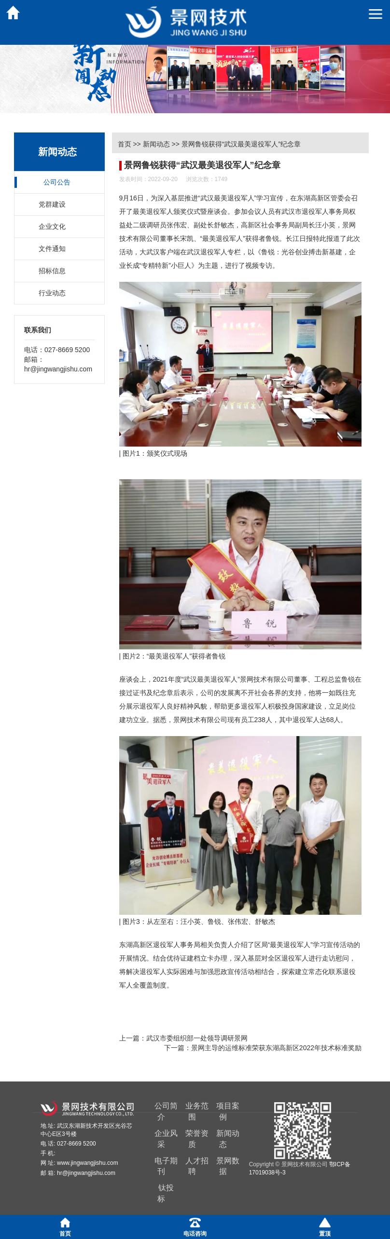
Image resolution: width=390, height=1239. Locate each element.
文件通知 (52, 248)
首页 (124, 144)
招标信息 (52, 271)
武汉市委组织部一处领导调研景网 (197, 1038)
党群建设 (52, 204)
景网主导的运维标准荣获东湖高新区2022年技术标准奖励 (276, 1048)
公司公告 (56, 182)
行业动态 (52, 293)
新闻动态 (156, 144)
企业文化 (52, 226)
